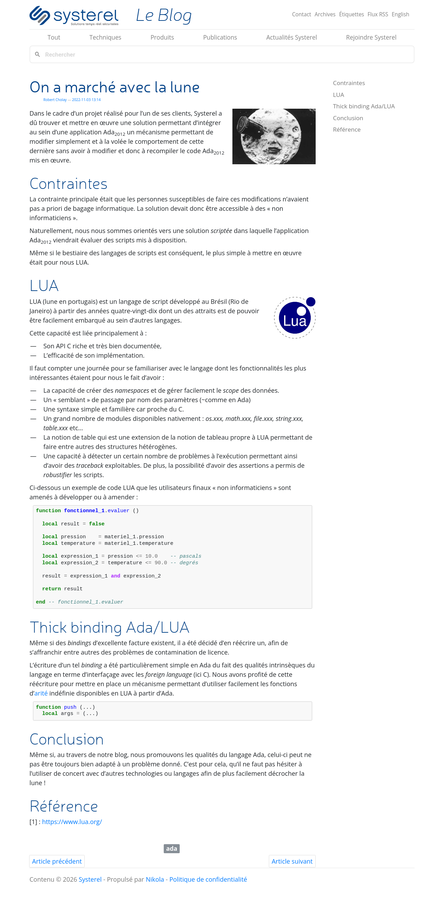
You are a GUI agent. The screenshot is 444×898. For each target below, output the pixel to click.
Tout (54, 37)
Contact (301, 14)
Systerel (90, 879)
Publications (220, 37)
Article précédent (57, 861)
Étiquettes (351, 14)
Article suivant (292, 861)
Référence (347, 129)
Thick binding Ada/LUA (364, 106)
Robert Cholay (55, 99)
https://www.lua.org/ (72, 821)
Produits (162, 37)
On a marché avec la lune (114, 86)
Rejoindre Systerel (371, 37)
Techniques (105, 37)
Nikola (155, 879)
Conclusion (348, 118)
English (400, 14)
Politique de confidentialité (208, 879)
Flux (378, 14)
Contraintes (349, 83)
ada (171, 848)
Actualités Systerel (291, 37)
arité (41, 693)
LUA (338, 95)
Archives (325, 14)
